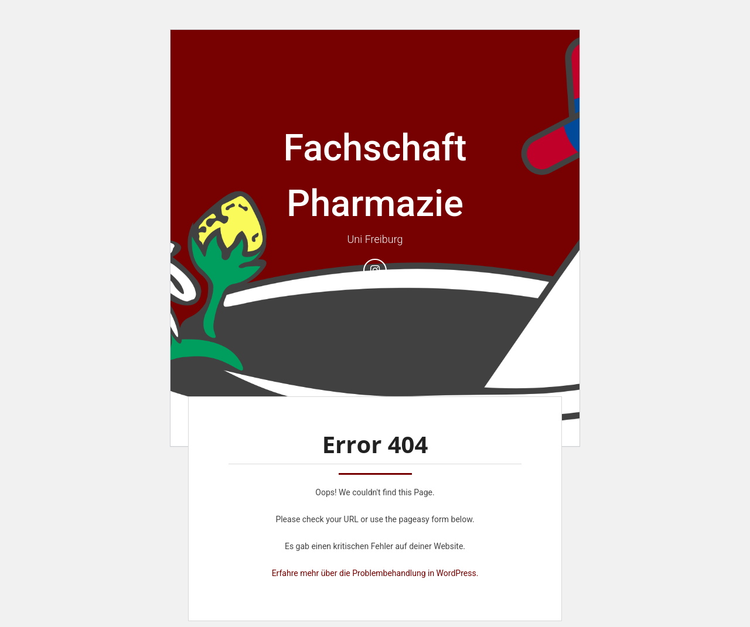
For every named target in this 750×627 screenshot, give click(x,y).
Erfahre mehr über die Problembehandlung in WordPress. (375, 573)
